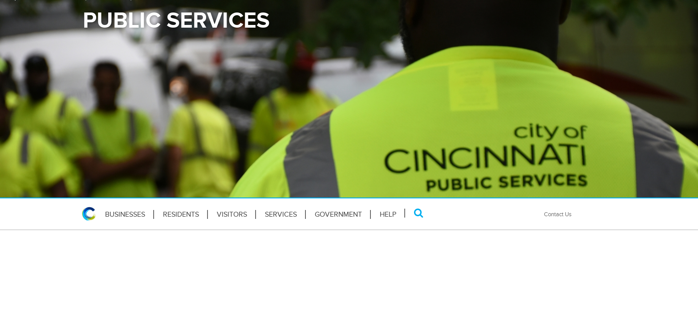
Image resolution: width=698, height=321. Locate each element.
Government (338, 214)
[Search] (418, 212)
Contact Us (558, 214)
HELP (388, 214)
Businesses (125, 214)
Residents (181, 214)
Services (281, 214)
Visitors (232, 214)
